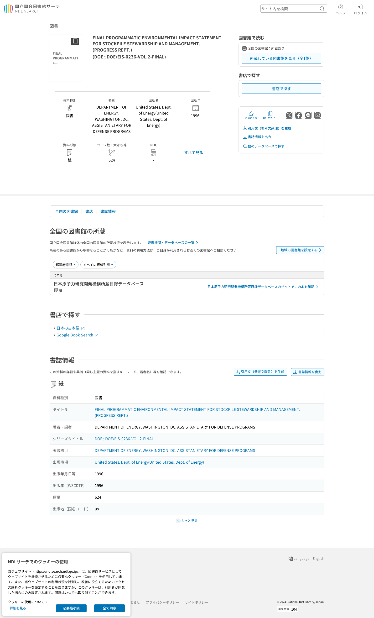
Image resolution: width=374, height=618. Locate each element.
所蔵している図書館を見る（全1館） (281, 58)
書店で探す (281, 88)
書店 (89, 211)
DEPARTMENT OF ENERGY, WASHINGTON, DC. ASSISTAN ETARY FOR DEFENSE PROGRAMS (175, 450)
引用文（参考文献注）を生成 (267, 128)
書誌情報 (108, 211)
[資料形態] (98, 264)
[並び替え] (65, 264)
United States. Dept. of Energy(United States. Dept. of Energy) (149, 462)
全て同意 (109, 608)
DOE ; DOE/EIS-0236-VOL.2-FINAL (124, 438)
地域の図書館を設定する (302, 250)
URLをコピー (270, 115)
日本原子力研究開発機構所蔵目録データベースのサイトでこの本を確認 (264, 286)
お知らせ (133, 602)
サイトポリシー (196, 602)
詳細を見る (18, 608)
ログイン (360, 9)
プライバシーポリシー (162, 602)
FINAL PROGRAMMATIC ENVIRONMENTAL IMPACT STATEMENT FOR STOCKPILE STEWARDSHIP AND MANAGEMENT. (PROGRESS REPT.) (197, 412)
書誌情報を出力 (257, 136)
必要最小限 (71, 608)
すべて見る (193, 152)
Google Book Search (78, 335)
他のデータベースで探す (264, 146)
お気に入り (251, 115)
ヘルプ (341, 9)
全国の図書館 (66, 211)
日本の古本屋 (71, 328)
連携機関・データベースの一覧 (174, 243)
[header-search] (293, 9)
